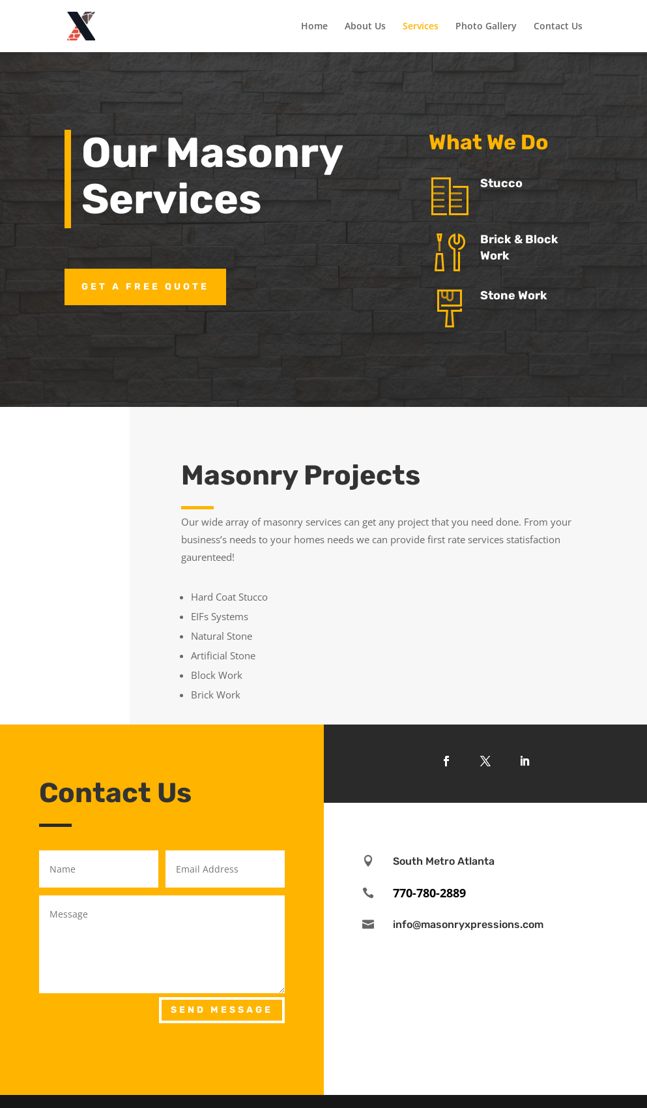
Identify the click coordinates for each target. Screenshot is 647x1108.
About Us (365, 27)
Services (421, 27)
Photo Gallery (486, 27)
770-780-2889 (429, 893)
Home (314, 27)
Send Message (222, 1009)
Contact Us (558, 27)
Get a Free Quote (145, 286)
